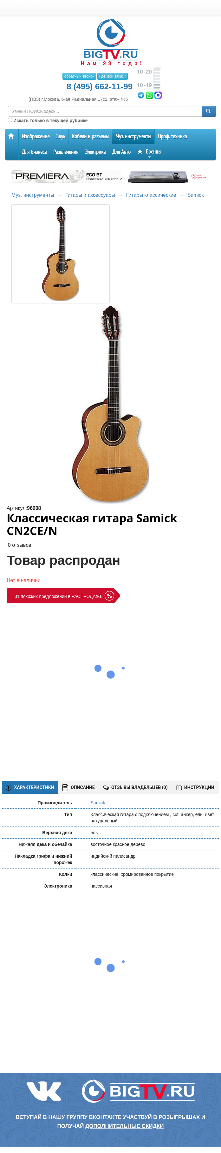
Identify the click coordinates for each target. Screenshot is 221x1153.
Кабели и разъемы (90, 136)
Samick (195, 195)
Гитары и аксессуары (90, 195)
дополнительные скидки (124, 1126)
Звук (60, 136)
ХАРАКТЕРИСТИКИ (30, 788)
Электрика (95, 152)
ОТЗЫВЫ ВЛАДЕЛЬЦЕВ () (135, 787)
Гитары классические (151, 195)
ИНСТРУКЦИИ (195, 787)
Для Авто (121, 152)
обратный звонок (79, 76)
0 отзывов (19, 545)
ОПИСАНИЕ (78, 788)
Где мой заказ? (112, 76)
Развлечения (65, 152)
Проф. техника (172, 136)
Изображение (35, 136)
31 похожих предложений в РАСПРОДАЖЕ (59, 596)
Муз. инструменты (133, 136)
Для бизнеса (34, 152)
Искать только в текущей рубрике (48, 120)
